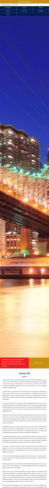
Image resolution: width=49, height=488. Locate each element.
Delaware (8, 11)
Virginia (24, 7)
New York (8, 14)
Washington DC (8, 7)
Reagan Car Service (6, 4)
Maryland (41, 7)
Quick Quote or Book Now (24, 1)
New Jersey (24, 11)
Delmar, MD (14, 4)
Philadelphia (40, 11)
